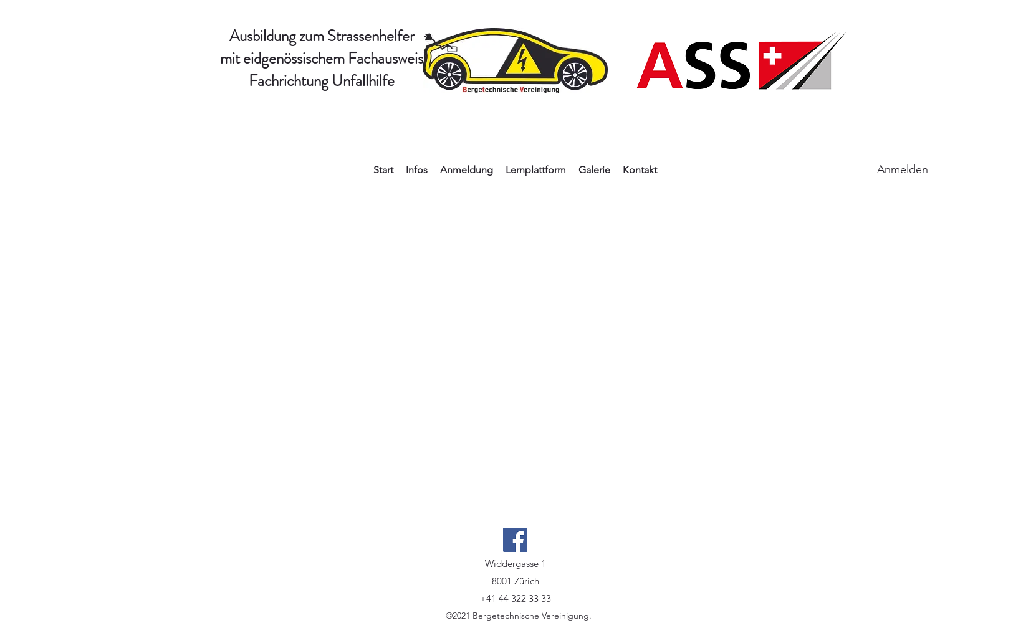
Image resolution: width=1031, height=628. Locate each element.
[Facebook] (515, 540)
